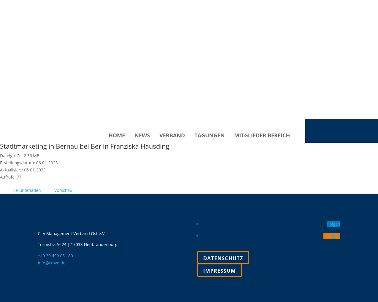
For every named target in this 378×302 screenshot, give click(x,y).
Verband (172, 136)
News (142, 136)
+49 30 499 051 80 (55, 255)
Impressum (219, 270)
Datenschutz (223, 258)
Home (117, 136)
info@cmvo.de (51, 263)
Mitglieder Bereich (262, 136)
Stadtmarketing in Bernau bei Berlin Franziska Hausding (84, 146)
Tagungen (209, 136)
